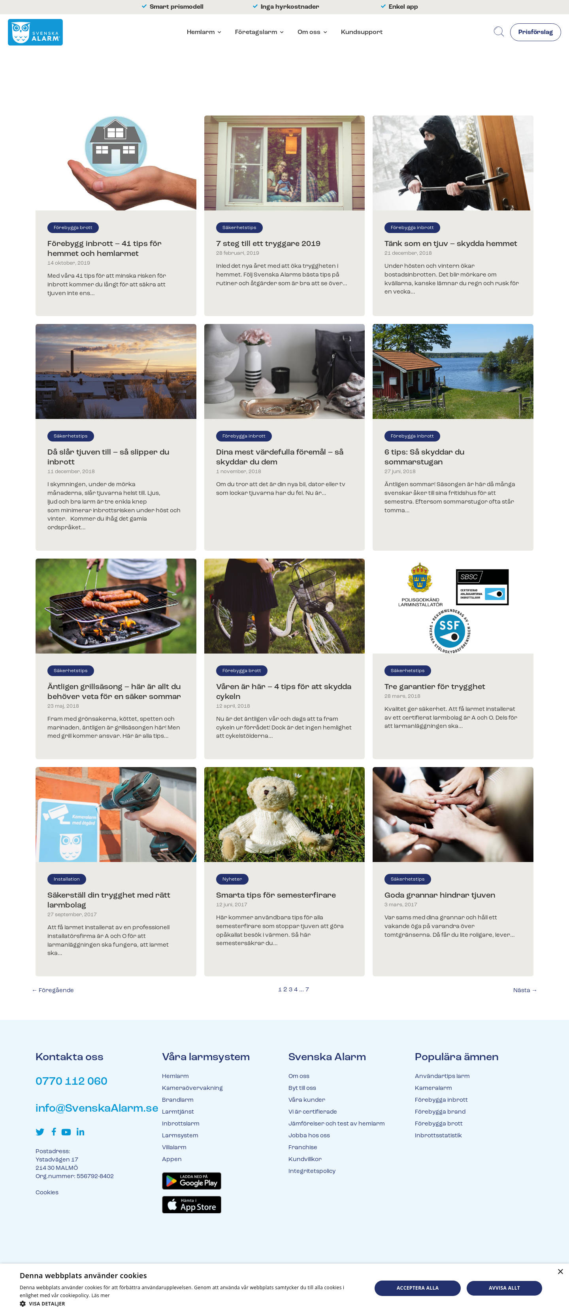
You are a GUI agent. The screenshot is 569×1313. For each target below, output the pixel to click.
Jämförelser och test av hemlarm (336, 1124)
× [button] (560, 1272)
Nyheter (232, 879)
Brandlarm (178, 1100)
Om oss (309, 32)
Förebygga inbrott (412, 227)
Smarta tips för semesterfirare (276, 896)
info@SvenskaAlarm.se (97, 1108)
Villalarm (174, 1148)
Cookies (47, 1193)
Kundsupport (361, 32)
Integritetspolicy (311, 1172)
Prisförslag (535, 33)
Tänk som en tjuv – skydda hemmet (450, 244)
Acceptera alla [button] (418, 1288)
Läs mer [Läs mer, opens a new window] (100, 1295)
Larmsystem (180, 1136)
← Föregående (53, 991)
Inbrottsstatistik (438, 1136)
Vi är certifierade (312, 1112)
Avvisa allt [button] (504, 1288)
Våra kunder (306, 1100)
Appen (172, 1160)
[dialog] (284, 1288)
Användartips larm (442, 1077)
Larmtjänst (178, 1112)
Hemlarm (201, 32)
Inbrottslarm (181, 1124)
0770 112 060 (71, 1082)
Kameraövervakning (192, 1088)
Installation (67, 879)
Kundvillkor (305, 1160)
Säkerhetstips (239, 227)
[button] (191, 1303)
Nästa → (525, 991)
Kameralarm (433, 1088)
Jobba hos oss (309, 1136)
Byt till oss (302, 1088)
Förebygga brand (440, 1112)
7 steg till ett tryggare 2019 (268, 244)
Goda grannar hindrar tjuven (439, 896)
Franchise (302, 1148)
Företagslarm (256, 32)
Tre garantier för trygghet (434, 687)
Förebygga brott (73, 227)
